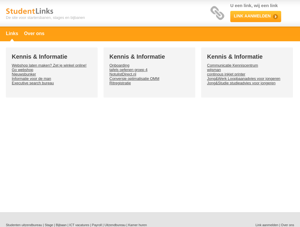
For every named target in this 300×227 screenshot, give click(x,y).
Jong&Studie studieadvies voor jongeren (241, 83)
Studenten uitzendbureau (24, 225)
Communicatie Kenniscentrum (232, 65)
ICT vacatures (79, 225)
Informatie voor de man (31, 78)
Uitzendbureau (115, 225)
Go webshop (22, 70)
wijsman (214, 70)
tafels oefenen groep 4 (128, 70)
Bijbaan (61, 225)
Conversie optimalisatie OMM (134, 78)
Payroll (97, 225)
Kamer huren (137, 225)
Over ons (34, 33)
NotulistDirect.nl (122, 74)
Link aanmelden (267, 225)
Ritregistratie (120, 83)
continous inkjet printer (226, 74)
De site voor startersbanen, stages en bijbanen (45, 17)
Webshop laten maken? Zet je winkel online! (49, 65)
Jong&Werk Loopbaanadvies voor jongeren (243, 78)
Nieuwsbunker (24, 74)
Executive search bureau (33, 83)
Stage (49, 225)
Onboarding (119, 65)
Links (12, 33)
